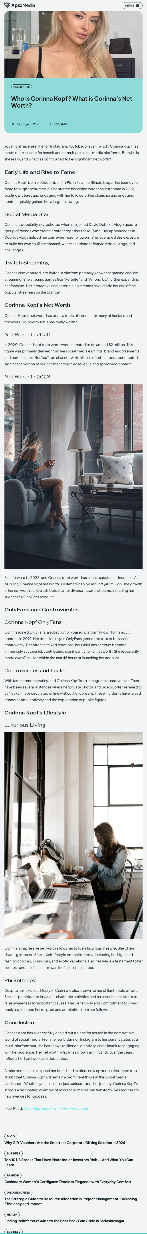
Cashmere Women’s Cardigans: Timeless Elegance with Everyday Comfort (67, 1181)
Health (12, 1214)
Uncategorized (18, 1192)
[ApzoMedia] (19, 5)
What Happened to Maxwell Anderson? (56, 1108)
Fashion (13, 1175)
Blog (11, 1136)
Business (13, 1153)
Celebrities (21, 86)
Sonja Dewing (30, 124)
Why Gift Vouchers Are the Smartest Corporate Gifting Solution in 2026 (64, 1142)
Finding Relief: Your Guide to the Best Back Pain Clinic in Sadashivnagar (64, 1220)
